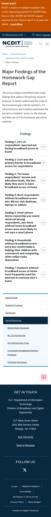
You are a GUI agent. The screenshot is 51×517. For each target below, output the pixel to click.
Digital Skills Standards (18, 328)
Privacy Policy (17, 502)
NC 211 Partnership (16, 335)
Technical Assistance (17, 362)
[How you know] (25, 35)
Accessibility (25, 491)
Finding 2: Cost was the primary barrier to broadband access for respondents (23, 163)
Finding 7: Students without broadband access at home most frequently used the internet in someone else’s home (22, 274)
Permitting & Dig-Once (18, 343)
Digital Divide (11, 297)
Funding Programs (14, 305)
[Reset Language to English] (33, 35)
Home (4, 54)
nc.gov (14, 486)
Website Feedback (31, 486)
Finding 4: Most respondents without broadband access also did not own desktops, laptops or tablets (22, 200)
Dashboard (10, 312)
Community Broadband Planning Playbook (22, 352)
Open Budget (34, 502)
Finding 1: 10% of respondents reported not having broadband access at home (21, 147)
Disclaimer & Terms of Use (25, 497)
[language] (43, 35)
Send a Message (25, 445)
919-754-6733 (25, 437)
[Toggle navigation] (47, 44)
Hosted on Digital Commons (25, 510)
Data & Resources (18, 54)
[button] (38, 44)
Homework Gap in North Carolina (19, 58)
